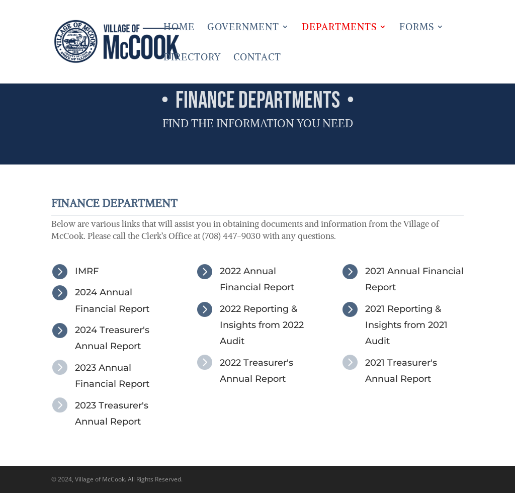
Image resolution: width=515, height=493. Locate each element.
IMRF (87, 271)
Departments (339, 28)
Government (243, 28)
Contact (257, 58)
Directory (192, 58)
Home (179, 28)
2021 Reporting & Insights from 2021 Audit (406, 325)
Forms (416, 28)
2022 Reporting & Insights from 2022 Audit (262, 325)
